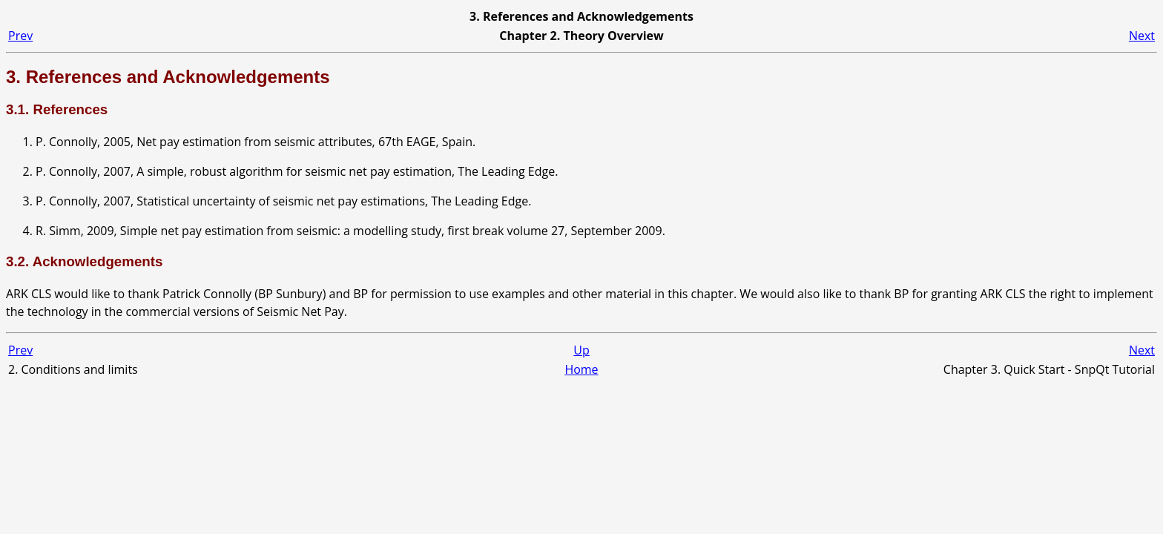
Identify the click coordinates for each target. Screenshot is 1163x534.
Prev (20, 35)
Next (1142, 35)
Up (581, 350)
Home (581, 369)
